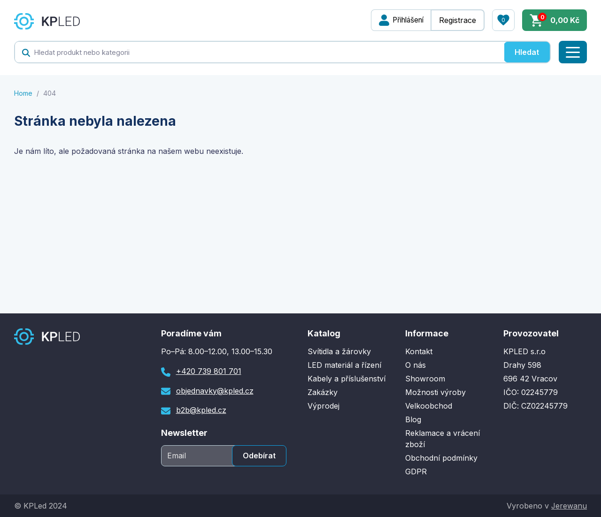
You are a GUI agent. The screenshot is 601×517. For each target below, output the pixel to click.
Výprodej (323, 406)
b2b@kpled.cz (201, 410)
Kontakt (418, 351)
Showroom (425, 378)
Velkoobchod (428, 406)
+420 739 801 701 (208, 371)
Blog (413, 419)
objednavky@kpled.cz (215, 390)
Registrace (457, 20)
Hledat (527, 52)
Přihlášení (405, 20)
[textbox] (259, 52)
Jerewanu (569, 505)
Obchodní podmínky (441, 458)
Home (23, 93)
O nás (415, 365)
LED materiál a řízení (344, 365)
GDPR (416, 471)
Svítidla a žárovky (339, 351)
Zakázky (323, 392)
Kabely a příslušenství (346, 378)
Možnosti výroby (435, 392)
